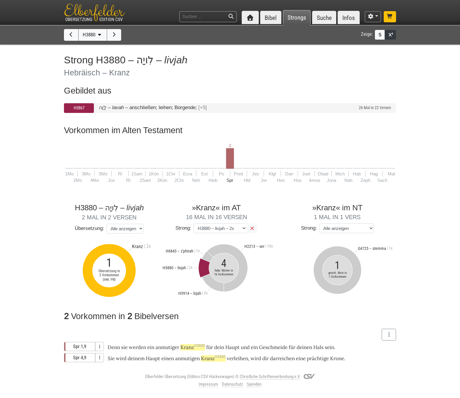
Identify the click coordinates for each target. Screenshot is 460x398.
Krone (337, 358)
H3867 (79, 108)
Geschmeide (273, 347)
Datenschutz (232, 384)
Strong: (183, 228)
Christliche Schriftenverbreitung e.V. (270, 376)
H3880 (93, 35)
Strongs (297, 17)
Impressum (208, 384)
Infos (348, 17)
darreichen (282, 358)
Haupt (232, 347)
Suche (324, 17)
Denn (114, 347)
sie (124, 347)
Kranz (192, 347)
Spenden (254, 384)
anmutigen (187, 358)
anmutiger (167, 347)
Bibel (271, 17)
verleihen (237, 358)
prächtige (318, 358)
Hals (318, 347)
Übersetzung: (89, 228)
